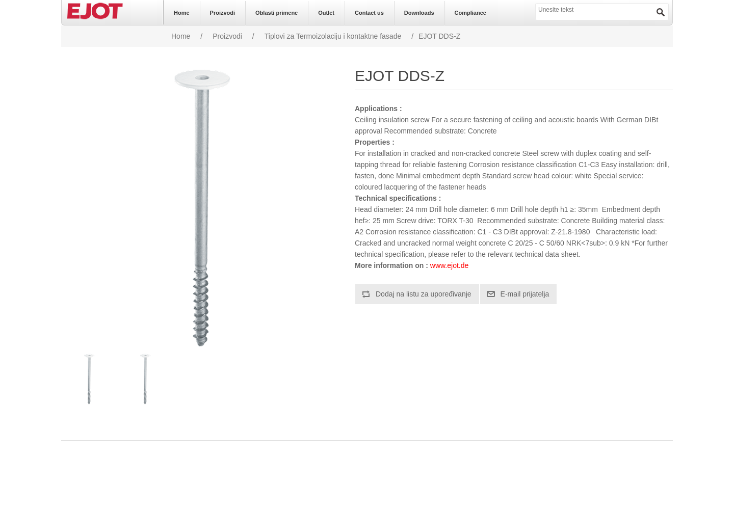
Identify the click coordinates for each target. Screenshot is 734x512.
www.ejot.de (449, 265)
